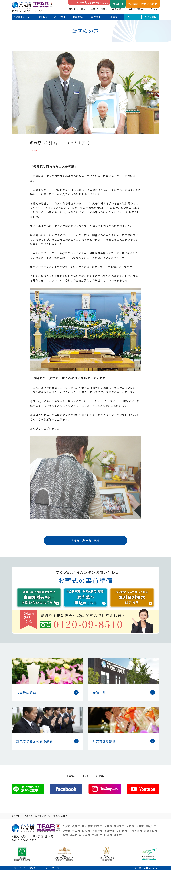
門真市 (98, 829)
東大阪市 (87, 829)
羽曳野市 (97, 833)
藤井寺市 (109, 833)
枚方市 (86, 833)
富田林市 (121, 833)
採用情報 (100, 778)
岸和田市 (97, 838)
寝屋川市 (150, 829)
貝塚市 (108, 838)
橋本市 (118, 838)
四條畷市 (119, 829)
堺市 (65, 838)
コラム (85, 778)
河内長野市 (135, 833)
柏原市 (140, 829)
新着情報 (71, 778)
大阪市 (130, 829)
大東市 (108, 829)
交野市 (67, 833)
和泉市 (73, 838)
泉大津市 (84, 838)
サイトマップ (52, 870)
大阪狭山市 (150, 833)
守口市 (76, 833)
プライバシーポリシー (26, 870)
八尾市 (67, 829)
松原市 (76, 829)
